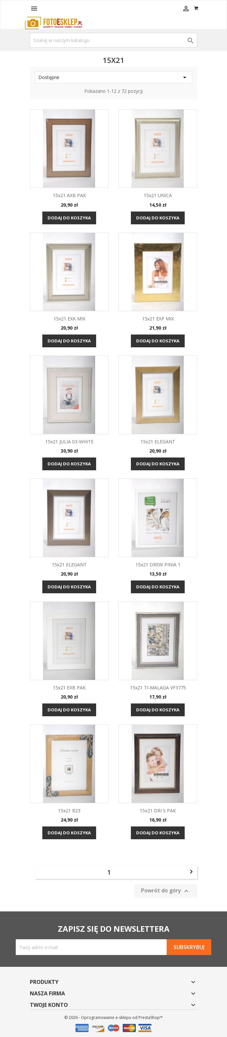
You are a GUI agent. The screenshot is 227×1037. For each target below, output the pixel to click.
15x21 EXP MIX (158, 318)
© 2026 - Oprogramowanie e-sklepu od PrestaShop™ (113, 1017)
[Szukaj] (113, 40)
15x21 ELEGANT (157, 441)
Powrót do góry (165, 891)
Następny (191, 872)
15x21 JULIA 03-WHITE (69, 441)
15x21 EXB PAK (69, 687)
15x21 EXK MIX (69, 318)
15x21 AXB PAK (69, 195)
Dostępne (113, 77)
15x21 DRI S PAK (158, 810)
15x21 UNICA (158, 195)
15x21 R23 (69, 810)
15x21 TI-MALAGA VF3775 (158, 687)
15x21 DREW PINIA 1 (157, 564)
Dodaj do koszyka (69, 218)
